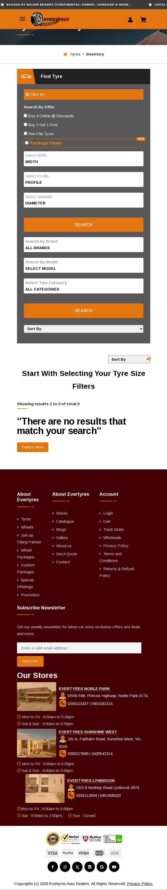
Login (108, 513)
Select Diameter (39, 196)
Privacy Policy (116, 545)
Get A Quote (66, 554)
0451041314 (101, 703)
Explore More (33, 447)
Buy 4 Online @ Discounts (45, 115)
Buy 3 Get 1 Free (41, 125)
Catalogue (65, 521)
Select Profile (37, 176)
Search (84, 224)
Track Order (113, 529)
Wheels (27, 527)
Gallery (62, 537)
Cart (107, 521)
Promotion (30, 595)
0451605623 (110, 795)
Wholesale (112, 537)
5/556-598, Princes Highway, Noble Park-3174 (103, 695)
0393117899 (74, 753)
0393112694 (82, 795)
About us (64, 545)
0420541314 (101, 753)
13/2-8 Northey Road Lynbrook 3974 (103, 787)
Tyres (71, 54)
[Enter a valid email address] (79, 647)
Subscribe (30, 661)
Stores (62, 513)
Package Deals (84, 142)
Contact (63, 562)
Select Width (36, 155)
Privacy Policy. (140, 883)
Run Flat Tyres (39, 133)
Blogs (61, 529)
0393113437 (74, 703)
